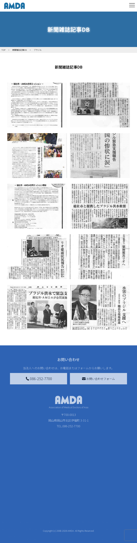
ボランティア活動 (37, 528)
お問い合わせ (118, 491)
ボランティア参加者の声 (37, 536)
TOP (8, 491)
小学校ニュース (13, 528)
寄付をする (59, 491)
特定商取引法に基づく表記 (120, 501)
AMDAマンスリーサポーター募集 (67, 506)
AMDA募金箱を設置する (67, 526)
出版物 (12, 536)
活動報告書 (13, 518)
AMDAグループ (14, 508)
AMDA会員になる (65, 499)
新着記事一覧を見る (37, 501)
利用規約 (115, 510)
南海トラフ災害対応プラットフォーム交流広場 (95, 508)
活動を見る (30, 491)
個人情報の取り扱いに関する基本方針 (120, 521)
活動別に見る (34, 514)
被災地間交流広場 (93, 491)
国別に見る (33, 509)
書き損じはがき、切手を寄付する (66, 516)
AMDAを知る (14, 499)
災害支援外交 (92, 499)
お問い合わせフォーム (98, 379)
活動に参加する (33, 521)
